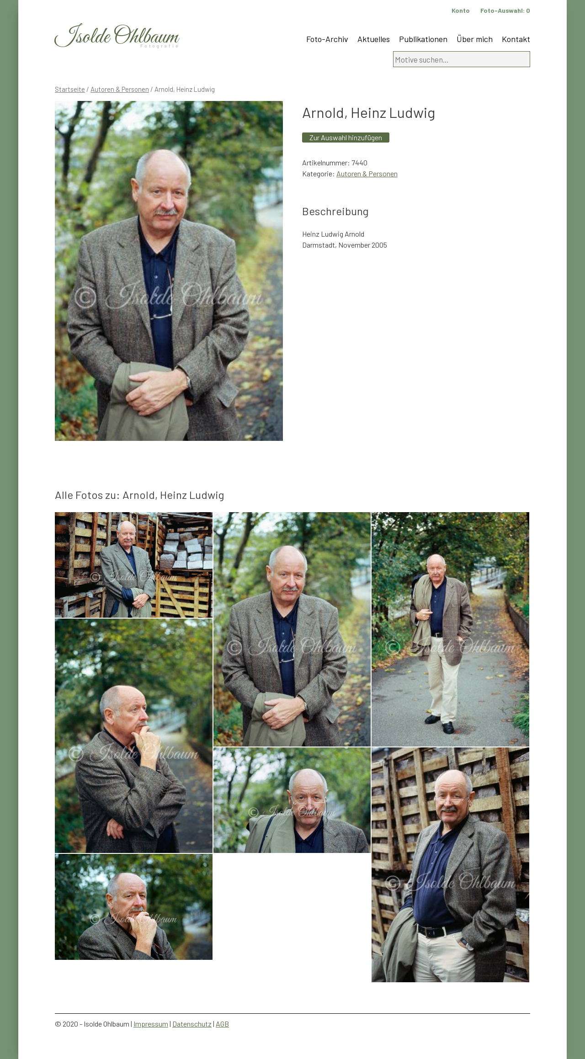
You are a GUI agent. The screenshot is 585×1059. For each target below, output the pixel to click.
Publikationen (423, 38)
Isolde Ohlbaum (116, 37)
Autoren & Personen (119, 89)
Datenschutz (192, 1023)
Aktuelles (373, 38)
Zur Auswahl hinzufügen (345, 137)
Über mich (475, 38)
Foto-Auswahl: (505, 10)
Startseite (70, 89)
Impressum (150, 1023)
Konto (461, 10)
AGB (222, 1023)
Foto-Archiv (327, 38)
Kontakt (516, 38)
